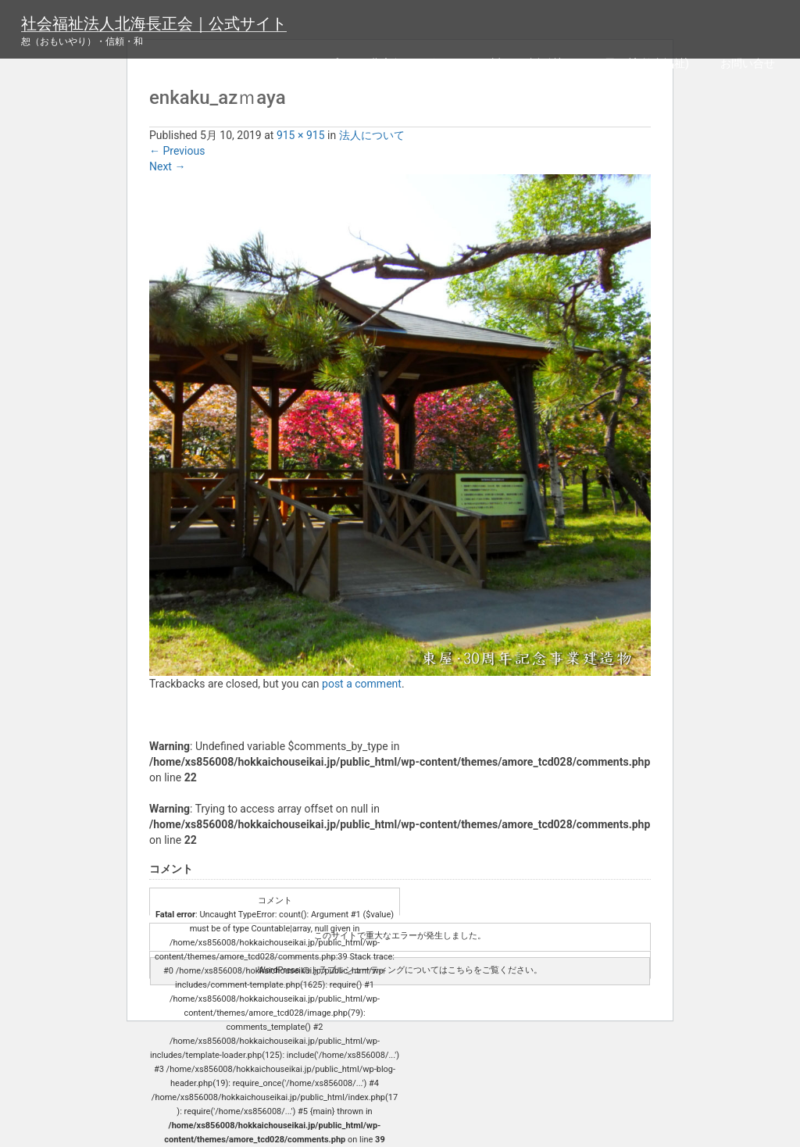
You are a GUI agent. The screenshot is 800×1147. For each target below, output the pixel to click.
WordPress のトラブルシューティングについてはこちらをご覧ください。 (400, 970)
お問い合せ (747, 63)
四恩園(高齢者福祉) (641, 63)
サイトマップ (305, 63)
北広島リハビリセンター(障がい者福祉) (466, 63)
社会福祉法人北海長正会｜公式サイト (154, 23)
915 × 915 (301, 135)
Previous (177, 151)
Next (167, 166)
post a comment (362, 683)
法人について (372, 135)
